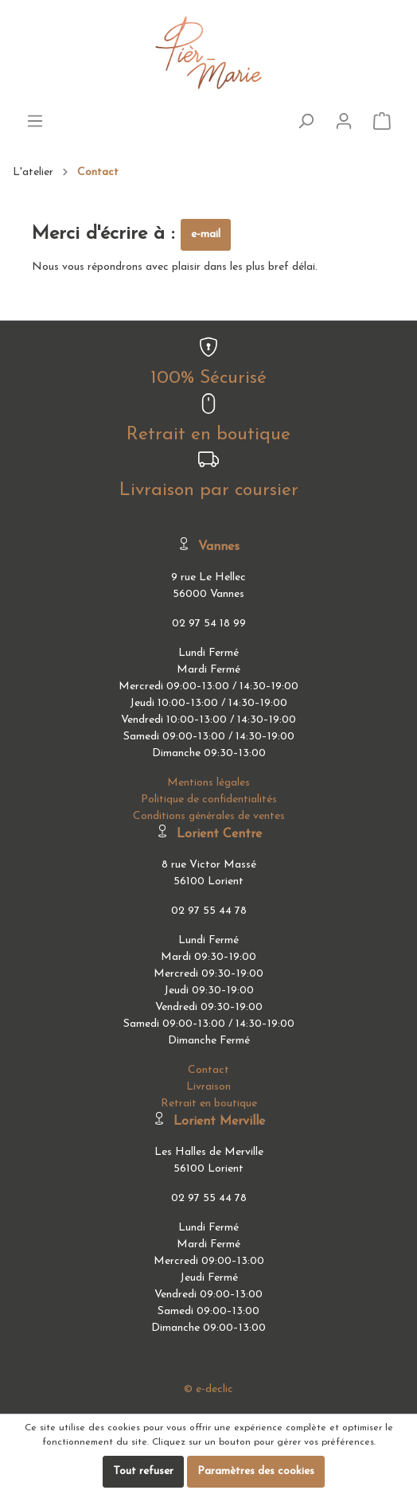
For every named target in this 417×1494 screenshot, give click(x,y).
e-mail (205, 234)
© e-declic (208, 1389)
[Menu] (35, 121)
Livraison (208, 1087)
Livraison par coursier (208, 491)
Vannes (219, 546)
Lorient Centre (219, 834)
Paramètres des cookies (255, 1471)
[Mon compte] (344, 121)
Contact (98, 172)
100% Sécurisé (208, 378)
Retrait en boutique (208, 435)
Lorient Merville (219, 1121)
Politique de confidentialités (209, 800)
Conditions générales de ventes (209, 816)
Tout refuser (143, 1471)
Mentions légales (208, 783)
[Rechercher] (305, 121)
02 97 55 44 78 (209, 911)
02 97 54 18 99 (209, 624)
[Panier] (382, 121)
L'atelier (33, 172)
